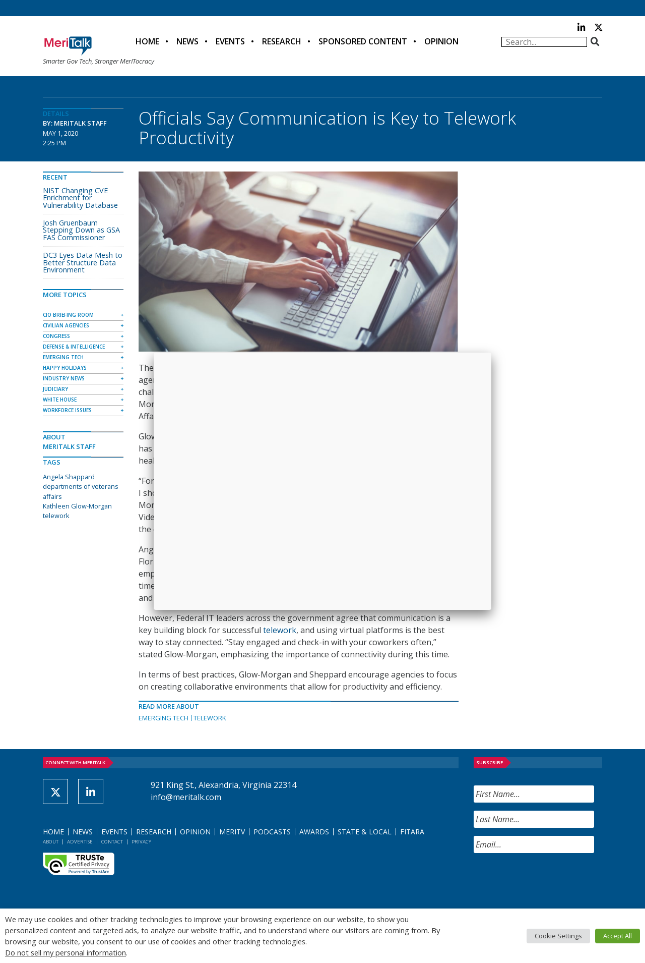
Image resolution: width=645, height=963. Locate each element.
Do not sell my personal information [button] (65, 952)
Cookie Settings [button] (558, 935)
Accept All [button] (617, 935)
